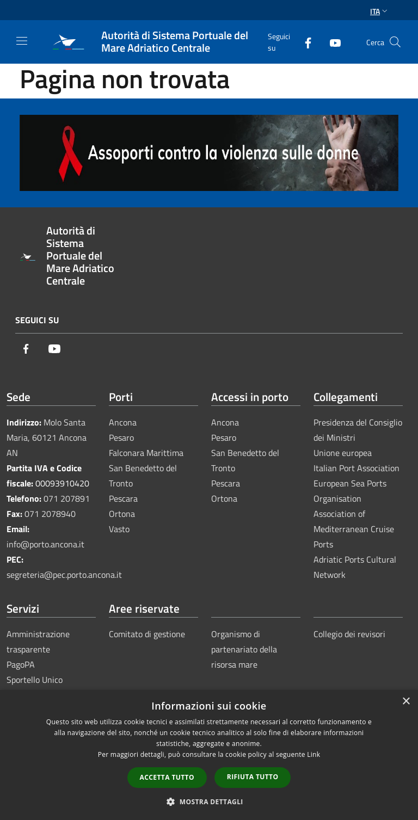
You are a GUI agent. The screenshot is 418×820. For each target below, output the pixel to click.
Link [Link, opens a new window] (313, 754)
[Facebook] (304, 41)
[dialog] (209, 755)
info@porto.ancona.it (45, 544)
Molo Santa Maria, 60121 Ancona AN (47, 437)
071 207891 (67, 498)
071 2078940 (50, 513)
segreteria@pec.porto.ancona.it (64, 574)
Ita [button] (380, 11)
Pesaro (121, 437)
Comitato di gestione (147, 633)
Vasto (119, 528)
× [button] (406, 702)
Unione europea (343, 452)
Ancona (123, 422)
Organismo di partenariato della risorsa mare (244, 649)
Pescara (123, 498)
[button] (209, 801)
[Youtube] (331, 41)
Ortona (122, 513)
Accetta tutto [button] (167, 777)
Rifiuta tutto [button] (253, 776)
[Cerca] (395, 41)
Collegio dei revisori (349, 633)
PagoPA (21, 664)
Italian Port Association (356, 467)
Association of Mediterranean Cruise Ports (354, 529)
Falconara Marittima (146, 452)
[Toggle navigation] (21, 40)
